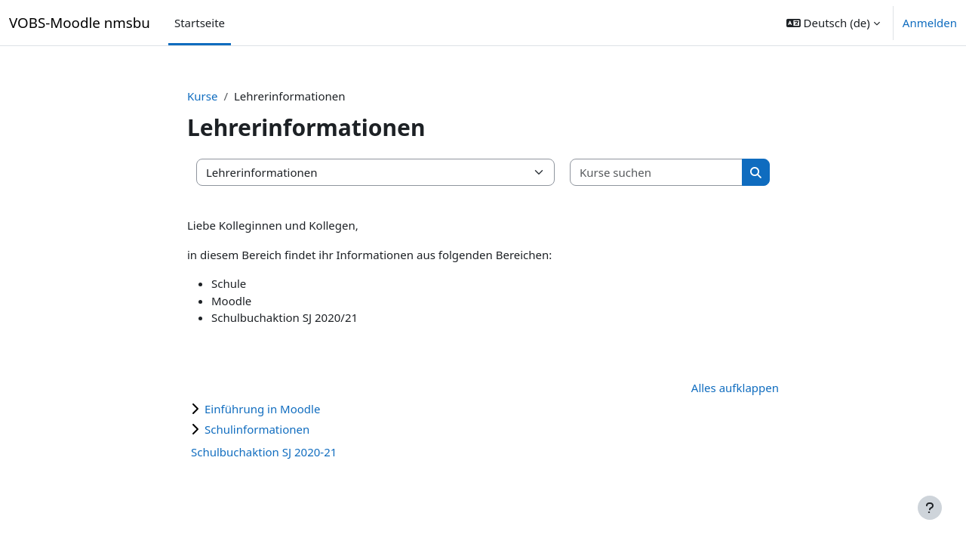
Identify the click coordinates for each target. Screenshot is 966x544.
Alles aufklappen (735, 387)
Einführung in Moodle (262, 408)
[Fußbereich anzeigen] (930, 508)
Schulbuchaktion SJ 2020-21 (264, 451)
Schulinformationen (257, 429)
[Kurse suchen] (656, 173)
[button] (833, 22)
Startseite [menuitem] (199, 22)
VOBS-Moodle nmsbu (79, 22)
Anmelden (930, 22)
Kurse (202, 96)
